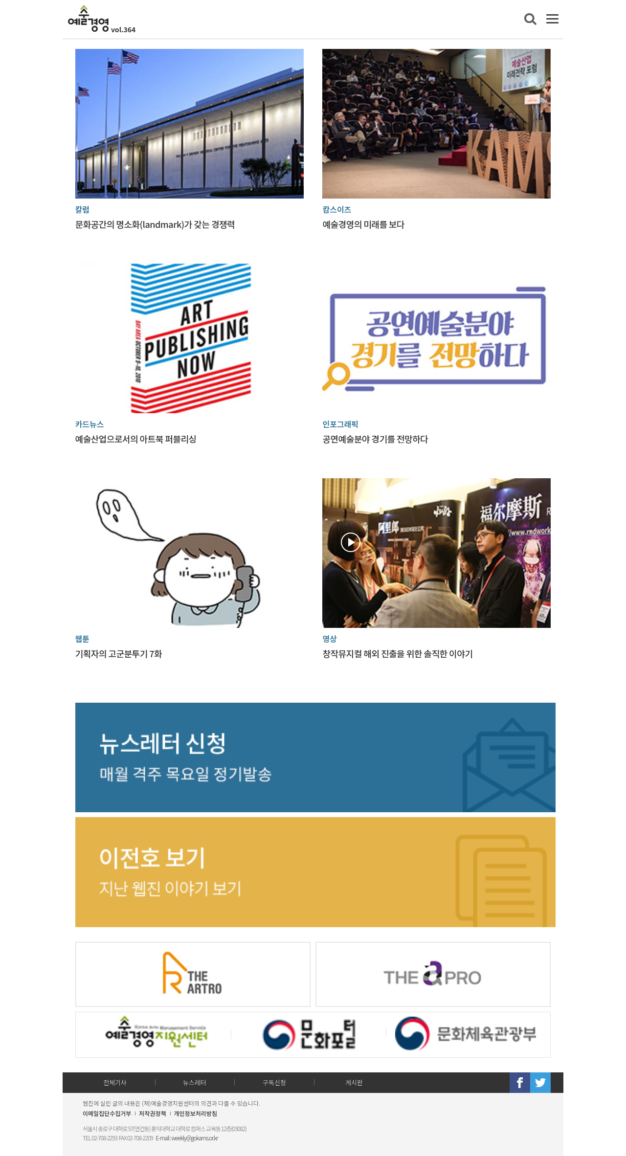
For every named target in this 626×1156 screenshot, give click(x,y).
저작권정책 (152, 1113)
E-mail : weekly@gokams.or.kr (187, 1138)
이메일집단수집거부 (107, 1113)
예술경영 (88, 18)
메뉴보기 (552, 19)
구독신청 (274, 1082)
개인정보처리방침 (195, 1113)
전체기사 (115, 1082)
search (530, 19)
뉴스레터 (194, 1082)
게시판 (354, 1082)
